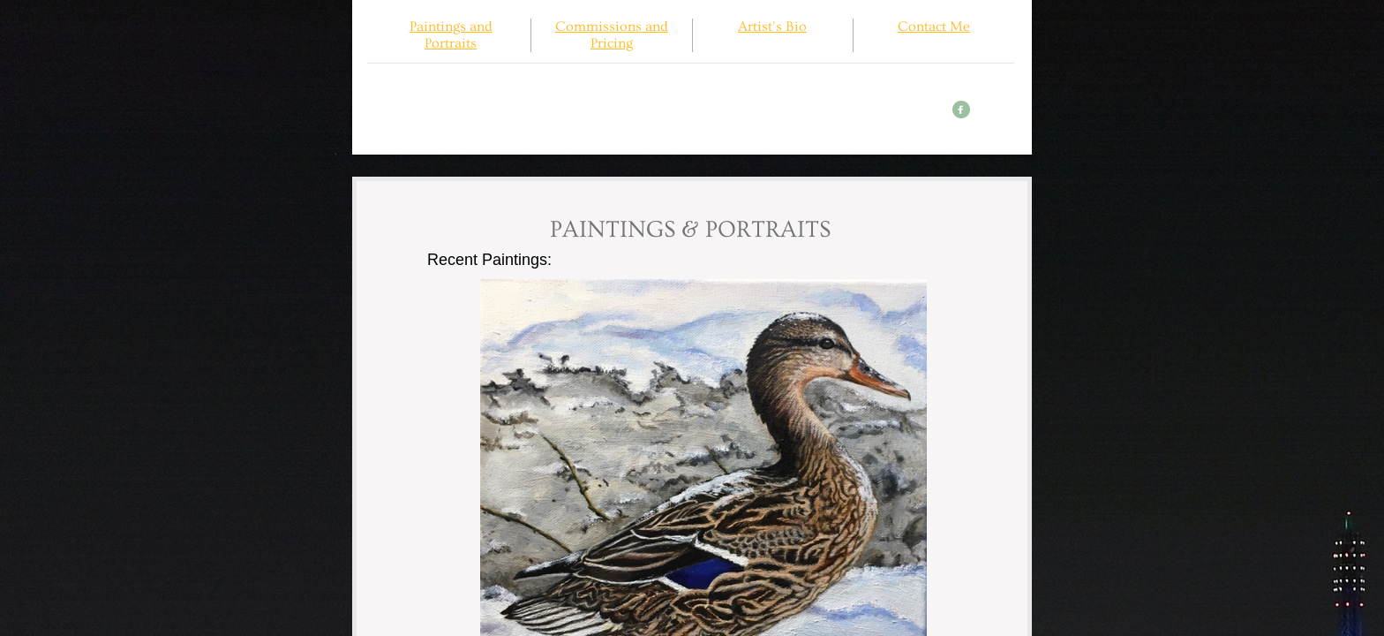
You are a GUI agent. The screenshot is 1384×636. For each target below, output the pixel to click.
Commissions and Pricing (611, 35)
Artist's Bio (772, 26)
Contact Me (934, 26)
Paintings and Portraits (451, 35)
